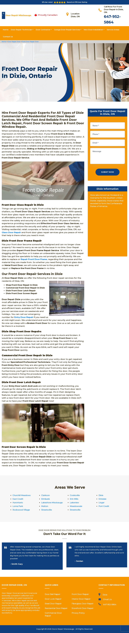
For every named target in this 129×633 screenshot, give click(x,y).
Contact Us (8, 37)
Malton (44, 506)
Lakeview (74, 502)
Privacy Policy (78, 613)
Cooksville (75, 495)
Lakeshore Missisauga (52, 502)
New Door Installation (93, 29)
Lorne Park (18, 506)
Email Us (107, 599)
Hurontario (18, 502)
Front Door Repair (80, 594)
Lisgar (101, 502)
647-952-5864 (109, 604)
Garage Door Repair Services (67, 29)
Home (5, 29)
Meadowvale (76, 506)
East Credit (18, 499)
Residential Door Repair (56, 608)
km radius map (107, 232)
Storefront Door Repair (82, 608)
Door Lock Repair (53, 599)
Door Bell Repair (52, 594)
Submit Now (107, 172)
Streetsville (46, 510)
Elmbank (45, 499)
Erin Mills (74, 499)
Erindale (102, 499)
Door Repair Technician (21, 29)
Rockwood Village (21, 510)
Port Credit (104, 506)
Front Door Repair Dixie (30, 42)
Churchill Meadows (22, 495)
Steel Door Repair (53, 604)
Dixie (101, 495)
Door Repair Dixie (13, 42)
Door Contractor (43, 29)
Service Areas (113, 29)
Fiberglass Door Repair (82, 604)
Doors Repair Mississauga (63, 629)
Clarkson (45, 495)
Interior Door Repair (81, 599)
